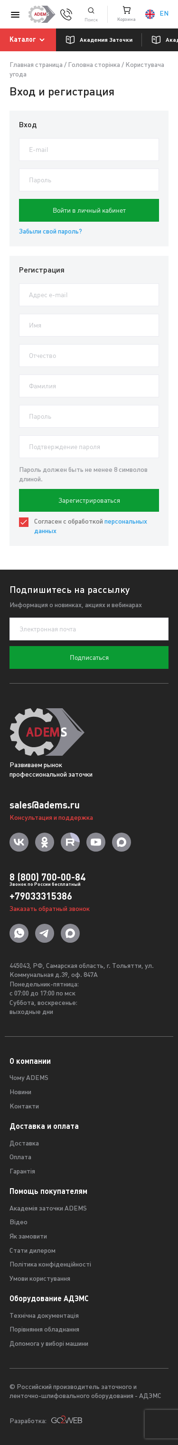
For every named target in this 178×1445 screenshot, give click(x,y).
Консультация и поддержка (51, 818)
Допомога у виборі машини (48, 1344)
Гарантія (22, 1171)
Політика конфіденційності (50, 1264)
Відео (18, 1222)
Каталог (28, 40)
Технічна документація (44, 1316)
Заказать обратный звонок (49, 909)
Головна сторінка (94, 65)
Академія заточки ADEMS (48, 1208)
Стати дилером (32, 1251)
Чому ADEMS (28, 1078)
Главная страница (36, 65)
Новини (20, 1092)
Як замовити (28, 1236)
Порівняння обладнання (44, 1329)
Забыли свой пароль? (50, 231)
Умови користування (39, 1279)
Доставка (24, 1143)
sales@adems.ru (44, 804)
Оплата (20, 1157)
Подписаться (89, 657)
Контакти (24, 1106)
